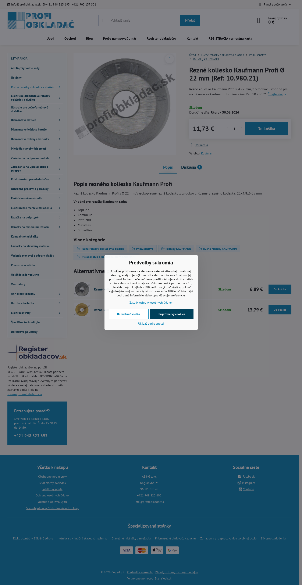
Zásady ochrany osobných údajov (151, 302)
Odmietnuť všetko (128, 314)
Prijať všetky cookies (172, 314)
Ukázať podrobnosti (151, 323)
